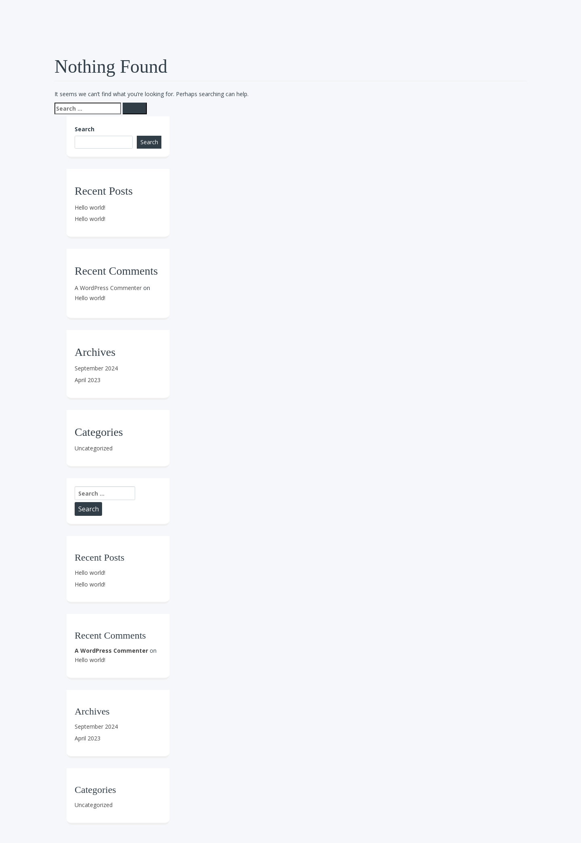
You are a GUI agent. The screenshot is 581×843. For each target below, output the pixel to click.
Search (84, 129)
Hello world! (90, 207)
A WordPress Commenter (108, 288)
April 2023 (87, 380)
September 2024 (96, 368)
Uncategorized (94, 448)
